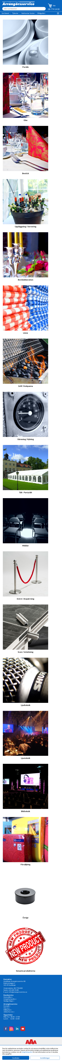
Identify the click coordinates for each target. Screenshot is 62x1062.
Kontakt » (7, 1006)
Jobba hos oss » (9, 1012)
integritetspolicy (27, 1052)
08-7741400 (18, 988)
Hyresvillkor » (8, 997)
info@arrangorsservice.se (18, 992)
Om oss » (7, 1008)
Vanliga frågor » (9, 1001)
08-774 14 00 (54, 9)
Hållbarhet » (8, 1010)
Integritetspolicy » (10, 999)
